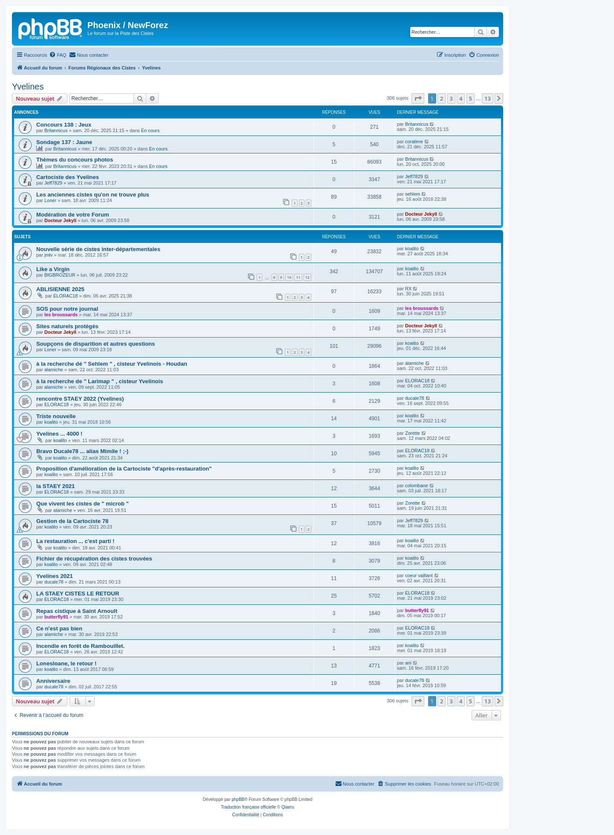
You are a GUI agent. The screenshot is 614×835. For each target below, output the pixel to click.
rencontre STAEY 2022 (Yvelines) (80, 399)
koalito (412, 248)
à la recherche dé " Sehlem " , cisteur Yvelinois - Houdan (111, 364)
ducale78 (414, 398)
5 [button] (470, 98)
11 (298, 277)
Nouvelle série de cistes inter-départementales (98, 249)
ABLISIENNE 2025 (60, 289)
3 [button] (451, 98)
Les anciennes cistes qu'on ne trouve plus (92, 194)
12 (307, 277)
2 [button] (441, 98)
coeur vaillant (419, 575)
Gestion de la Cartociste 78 (72, 521)
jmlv (48, 254)
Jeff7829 (53, 182)
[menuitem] (57, 55)
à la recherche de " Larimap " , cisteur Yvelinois (99, 381)
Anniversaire (53, 681)
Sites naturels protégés (67, 326)
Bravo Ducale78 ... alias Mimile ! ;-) (82, 451)
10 (289, 277)
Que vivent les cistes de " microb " (82, 503)
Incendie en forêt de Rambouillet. (80, 646)
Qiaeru (287, 807)
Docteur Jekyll (60, 220)
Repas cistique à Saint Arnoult (76, 611)
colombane (416, 485)
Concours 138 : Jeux (63, 124)
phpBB (238, 799)
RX (408, 288)
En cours (150, 130)
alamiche (53, 369)
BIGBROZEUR (59, 274)
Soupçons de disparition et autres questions (95, 344)
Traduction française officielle (248, 807)
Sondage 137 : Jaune (64, 142)
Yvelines (28, 86)
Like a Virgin (53, 269)
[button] (417, 98)
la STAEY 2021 (55, 486)
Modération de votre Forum (72, 214)
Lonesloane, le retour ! (66, 663)
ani (408, 662)
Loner (50, 200)
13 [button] (487, 98)
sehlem (412, 193)
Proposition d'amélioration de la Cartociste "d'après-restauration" (124, 468)
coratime (414, 141)
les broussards (61, 314)
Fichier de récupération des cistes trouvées (94, 558)
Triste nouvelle (55, 416)
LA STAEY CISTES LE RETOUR (77, 593)
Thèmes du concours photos (74, 159)
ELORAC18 (65, 295)
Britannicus (55, 130)
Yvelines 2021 (54, 576)
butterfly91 (56, 616)
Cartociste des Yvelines (67, 177)
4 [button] (460, 98)
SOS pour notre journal (67, 309)
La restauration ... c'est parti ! (75, 541)
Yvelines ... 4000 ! (59, 434)
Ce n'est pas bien (59, 628)
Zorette (412, 433)
